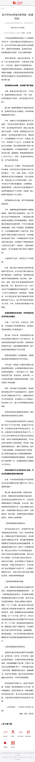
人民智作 (13, 744)
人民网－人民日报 (26, 33)
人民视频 (5, 744)
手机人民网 (20, 733)
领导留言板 (28, 733)
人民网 (2, 8)
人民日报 (5, 733)
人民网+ (13, 733)
